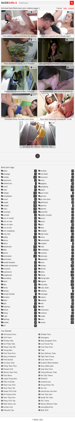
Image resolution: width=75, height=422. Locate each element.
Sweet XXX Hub (8, 391)
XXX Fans (6, 338)
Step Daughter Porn (47, 341)
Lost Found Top (45, 344)
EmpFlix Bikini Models (48, 363)
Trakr (41, 350)
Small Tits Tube (45, 398)
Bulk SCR (43, 410)
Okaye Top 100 (8, 347)
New (65, 8)
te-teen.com (7, 407)
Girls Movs (6, 375)
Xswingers (43, 338)
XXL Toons (43, 401)
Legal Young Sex (9, 379)
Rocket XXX (7, 369)
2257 (41, 419)
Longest (71, 8)
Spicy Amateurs (8, 356)
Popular (59, 8)
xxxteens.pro (44, 382)
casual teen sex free (47, 391)
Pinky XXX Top (8, 401)
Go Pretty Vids (8, 344)
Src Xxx (42, 388)
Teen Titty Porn (8, 398)
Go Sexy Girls (8, 363)
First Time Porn (8, 353)
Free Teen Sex (45, 394)
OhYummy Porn (8, 334)
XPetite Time (44, 334)
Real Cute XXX (8, 385)
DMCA (36, 419)
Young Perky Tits (46, 385)
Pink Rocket (7, 360)
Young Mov (6, 350)
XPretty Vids (7, 341)
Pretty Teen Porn (9, 366)
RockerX (43, 379)
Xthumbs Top (7, 410)
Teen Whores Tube (47, 353)
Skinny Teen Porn (9, 372)
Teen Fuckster (8, 382)
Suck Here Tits (8, 388)
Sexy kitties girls (46, 366)
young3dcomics (45, 407)
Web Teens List (8, 404)
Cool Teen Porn (45, 347)
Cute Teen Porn (45, 360)
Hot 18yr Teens (45, 375)
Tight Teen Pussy (46, 356)
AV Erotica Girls (8, 394)
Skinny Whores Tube (47, 404)
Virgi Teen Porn (45, 369)
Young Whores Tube (47, 372)
